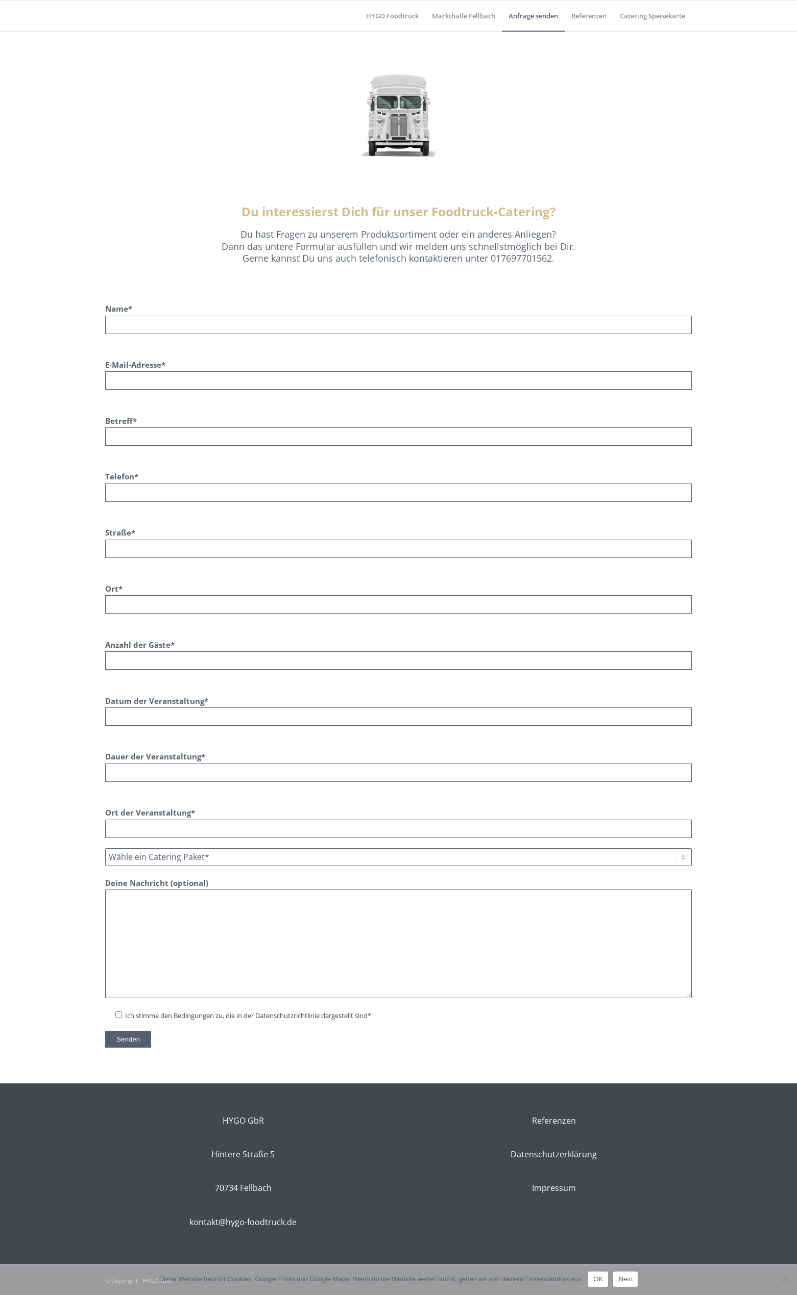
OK (598, 1279)
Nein (625, 1279)
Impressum (554, 1188)
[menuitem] (392, 16)
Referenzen (554, 1120)
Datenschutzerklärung (554, 1154)
